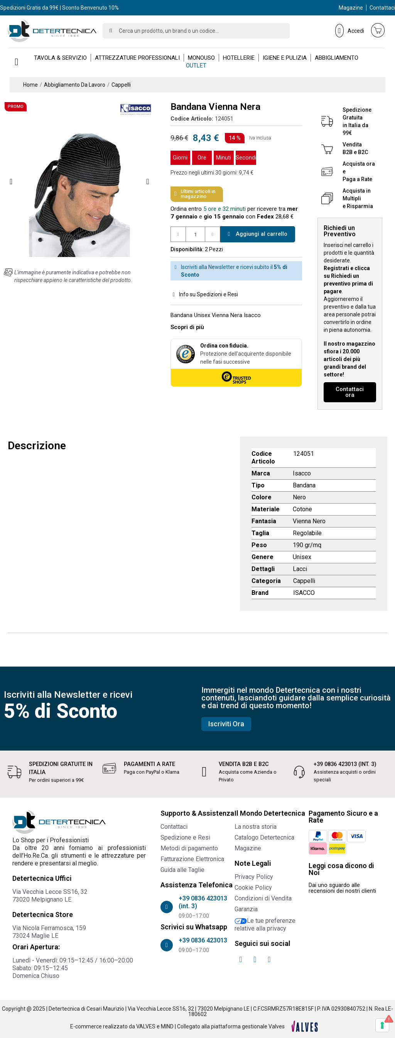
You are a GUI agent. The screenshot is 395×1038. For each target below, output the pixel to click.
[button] (11, 181)
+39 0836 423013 (203, 940)
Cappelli (304, 581)
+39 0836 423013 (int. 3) (345, 764)
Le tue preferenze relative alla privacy (265, 924)
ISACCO (304, 592)
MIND (167, 1026)
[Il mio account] (349, 30)
